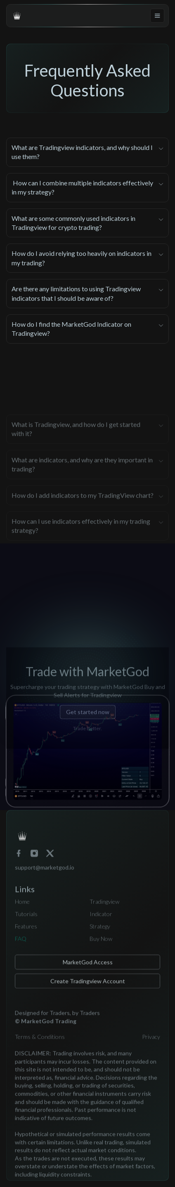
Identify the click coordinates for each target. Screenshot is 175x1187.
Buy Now (101, 943)
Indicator (101, 918)
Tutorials (26, 918)
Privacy (151, 1042)
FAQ (20, 943)
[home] (17, 15)
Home (22, 906)
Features (26, 931)
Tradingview (104, 906)
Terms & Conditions (40, 1042)
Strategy (100, 931)
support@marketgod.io (44, 872)
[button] (157, 16)
